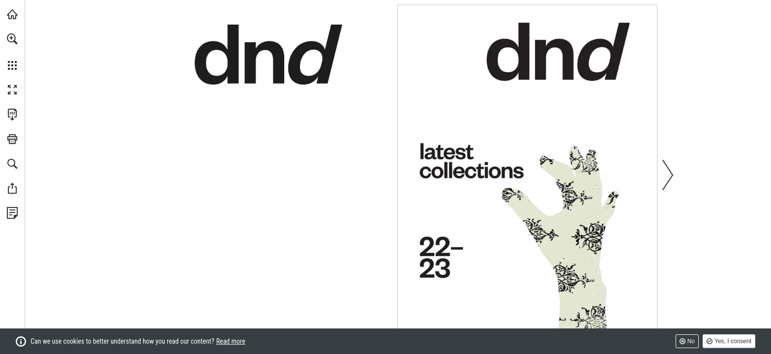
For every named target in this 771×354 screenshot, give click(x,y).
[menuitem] (12, 51)
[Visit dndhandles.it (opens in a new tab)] (12, 14)
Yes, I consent (732, 341)
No (691, 341)
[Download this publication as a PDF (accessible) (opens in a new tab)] (12, 114)
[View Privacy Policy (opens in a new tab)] (12, 213)
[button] (12, 39)
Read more (230, 341)
